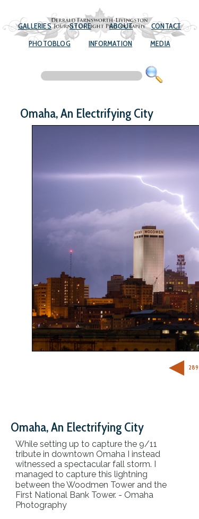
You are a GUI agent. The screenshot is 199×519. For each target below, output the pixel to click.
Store (80, 26)
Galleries (34, 26)
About (121, 26)
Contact (166, 26)
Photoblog (50, 43)
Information (110, 43)
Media (160, 43)
